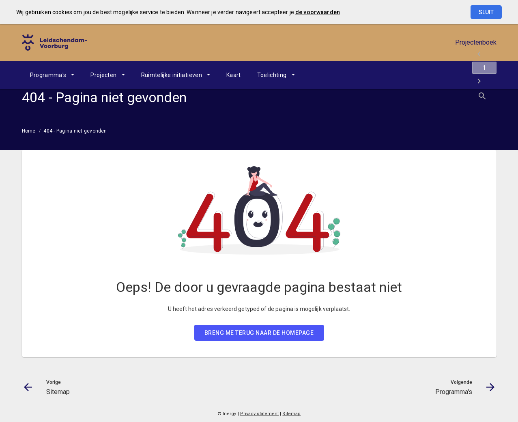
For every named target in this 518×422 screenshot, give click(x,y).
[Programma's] (469, 75)
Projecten (103, 75)
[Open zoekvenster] (487, 75)
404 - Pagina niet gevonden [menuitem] (75, 131)
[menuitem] (52, 75)
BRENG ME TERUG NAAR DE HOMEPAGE (259, 333)
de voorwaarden (317, 12)
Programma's (48, 75)
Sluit (486, 12)
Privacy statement (259, 413)
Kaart (233, 75)
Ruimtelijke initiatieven (171, 75)
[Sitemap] (426, 75)
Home (29, 131)
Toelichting (272, 75)
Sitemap (291, 413)
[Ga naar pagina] (448, 75)
